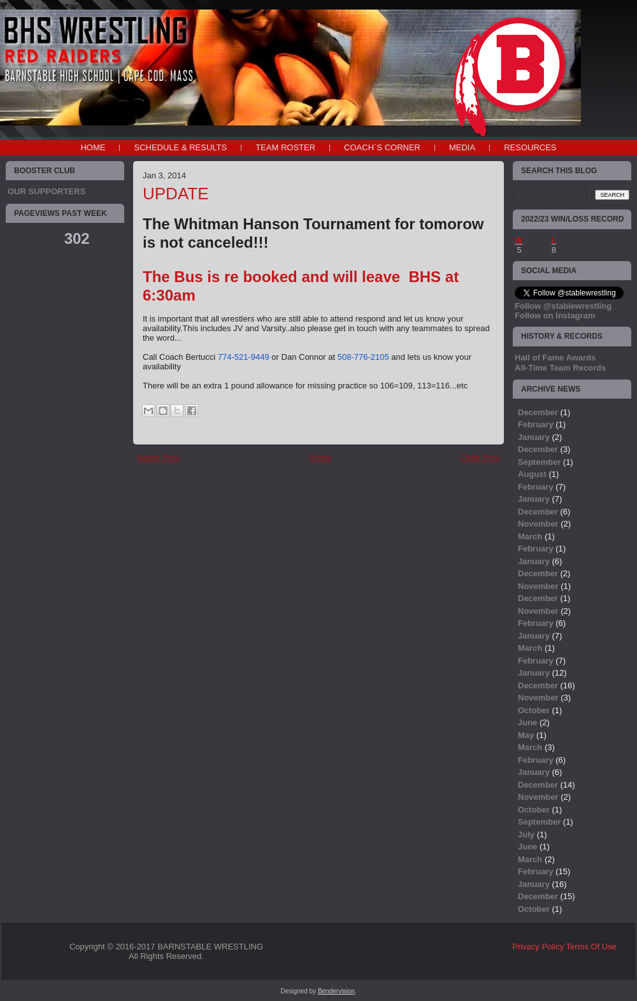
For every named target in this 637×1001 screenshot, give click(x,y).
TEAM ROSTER (285, 147)
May (526, 735)
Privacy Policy (538, 946)
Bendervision (336, 991)
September (539, 462)
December (538, 412)
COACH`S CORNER (382, 147)
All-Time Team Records (560, 368)
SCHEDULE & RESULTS (180, 147)
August (532, 474)
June (527, 722)
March (530, 536)
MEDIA (462, 147)
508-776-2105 (363, 357)
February (536, 424)
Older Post (480, 457)
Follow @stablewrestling (563, 306)
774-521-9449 (243, 357)
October (534, 710)
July (526, 834)
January (534, 437)
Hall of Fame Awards (555, 357)
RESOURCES (530, 147)
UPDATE (176, 193)
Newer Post (158, 457)
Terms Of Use (591, 946)
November (538, 524)
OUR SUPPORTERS (46, 191)
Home (92, 147)
